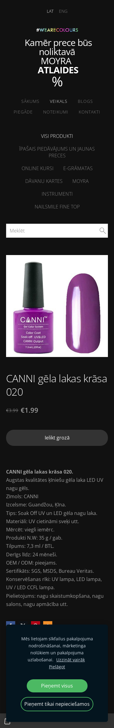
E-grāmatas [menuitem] (78, 168)
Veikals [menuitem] (58, 101)
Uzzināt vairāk (70, 660)
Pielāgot (57, 667)
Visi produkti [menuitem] (57, 136)
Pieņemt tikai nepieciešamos (57, 704)
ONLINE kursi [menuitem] (38, 168)
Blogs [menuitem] (85, 101)
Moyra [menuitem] (80, 181)
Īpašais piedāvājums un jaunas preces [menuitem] (57, 152)
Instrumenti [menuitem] (57, 194)
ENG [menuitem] (63, 11)
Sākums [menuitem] (30, 101)
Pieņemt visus (57, 685)
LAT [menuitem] (50, 11)
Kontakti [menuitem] (89, 112)
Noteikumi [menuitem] (55, 112)
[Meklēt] (57, 231)
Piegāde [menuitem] (23, 112)
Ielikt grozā (57, 437)
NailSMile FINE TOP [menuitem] (57, 206)
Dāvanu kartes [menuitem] (44, 181)
